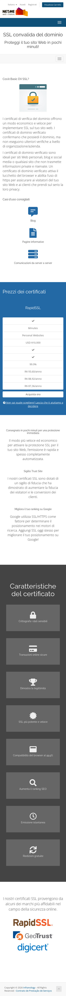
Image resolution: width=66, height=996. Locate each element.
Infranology (29, 987)
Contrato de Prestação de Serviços (34, 990)
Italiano (12, 4)
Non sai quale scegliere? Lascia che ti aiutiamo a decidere (33, 404)
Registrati (32, 4)
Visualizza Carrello (52, 4)
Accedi (23, 4)
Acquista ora (33, 394)
